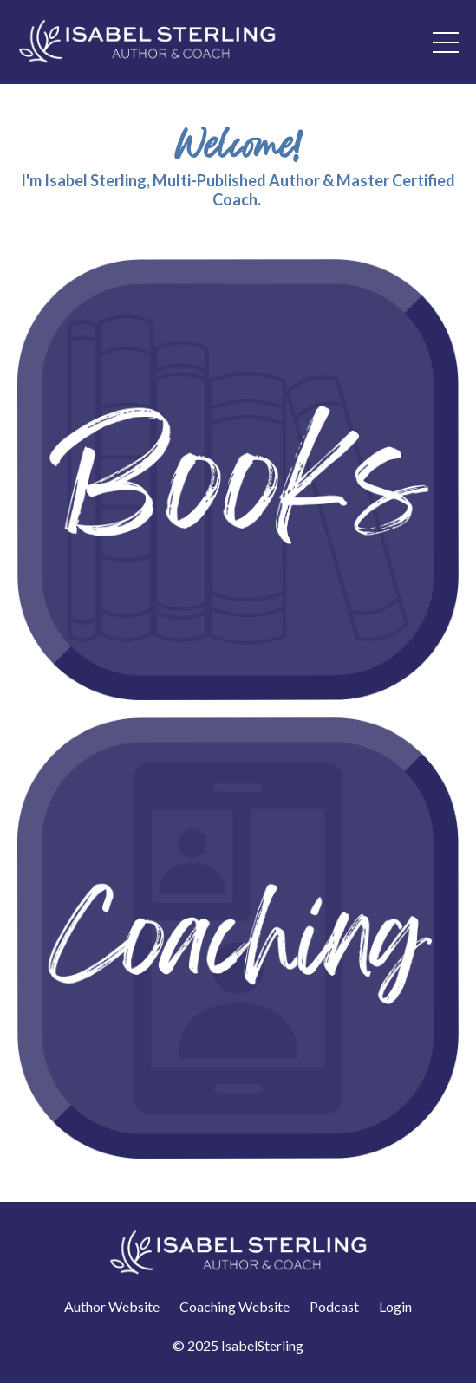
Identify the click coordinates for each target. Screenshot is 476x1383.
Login (395, 1306)
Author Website (112, 1306)
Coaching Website (234, 1306)
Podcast (334, 1306)
